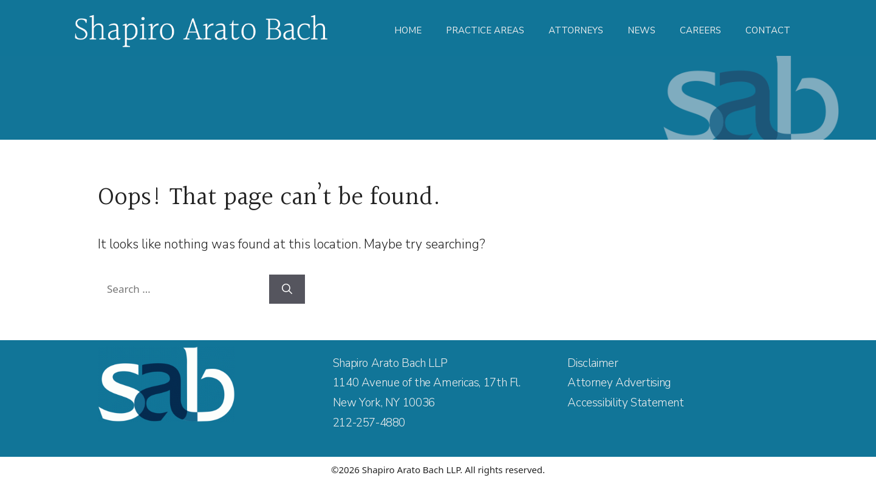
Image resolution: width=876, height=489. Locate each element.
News (641, 30)
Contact (767, 30)
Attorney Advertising (619, 383)
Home (408, 30)
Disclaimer (592, 363)
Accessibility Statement (625, 403)
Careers (700, 30)
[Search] (287, 289)
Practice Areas (485, 30)
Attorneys (576, 30)
